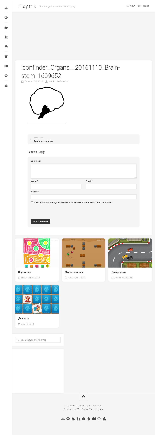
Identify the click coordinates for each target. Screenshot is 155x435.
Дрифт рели (118, 272)
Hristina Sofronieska (59, 82)
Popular (143, 5)
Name (34, 181)
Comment (36, 161)
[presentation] (54, 212)
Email (89, 181)
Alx (101, 409)
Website (35, 192)
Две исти (23, 318)
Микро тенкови (74, 272)
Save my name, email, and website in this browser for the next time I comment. (73, 203)
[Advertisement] (83, 35)
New (131, 5)
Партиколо (24, 272)
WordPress (82, 409)
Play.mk (27, 6)
